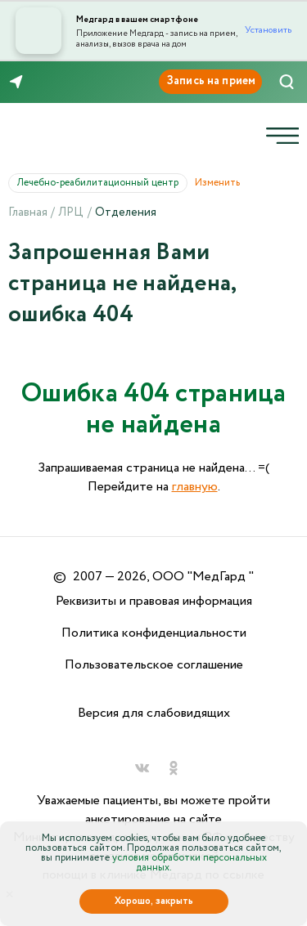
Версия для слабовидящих (154, 713)
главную (195, 486)
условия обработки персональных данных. (189, 863)
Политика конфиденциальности (153, 633)
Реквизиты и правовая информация (154, 601)
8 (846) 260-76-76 (65, 83)
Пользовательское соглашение (154, 664)
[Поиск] (286, 81)
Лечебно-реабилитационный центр (102, 183)
